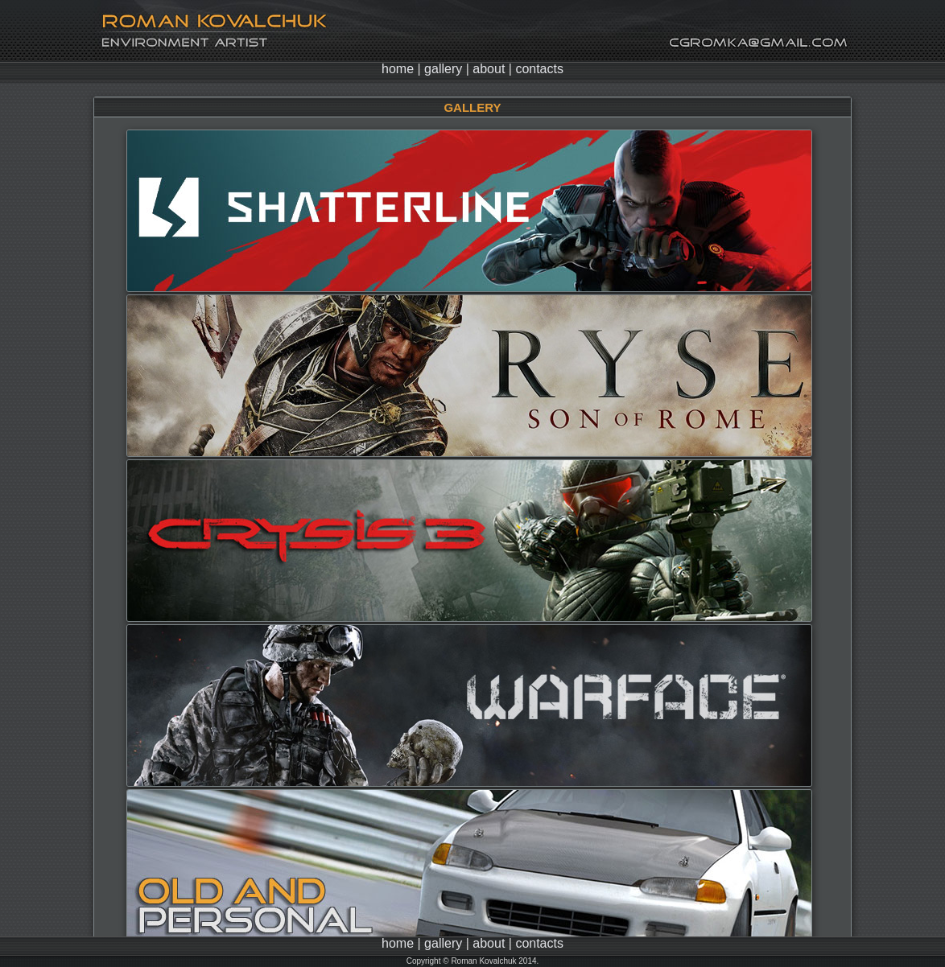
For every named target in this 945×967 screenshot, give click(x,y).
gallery (443, 69)
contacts (539, 69)
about (488, 69)
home (398, 69)
